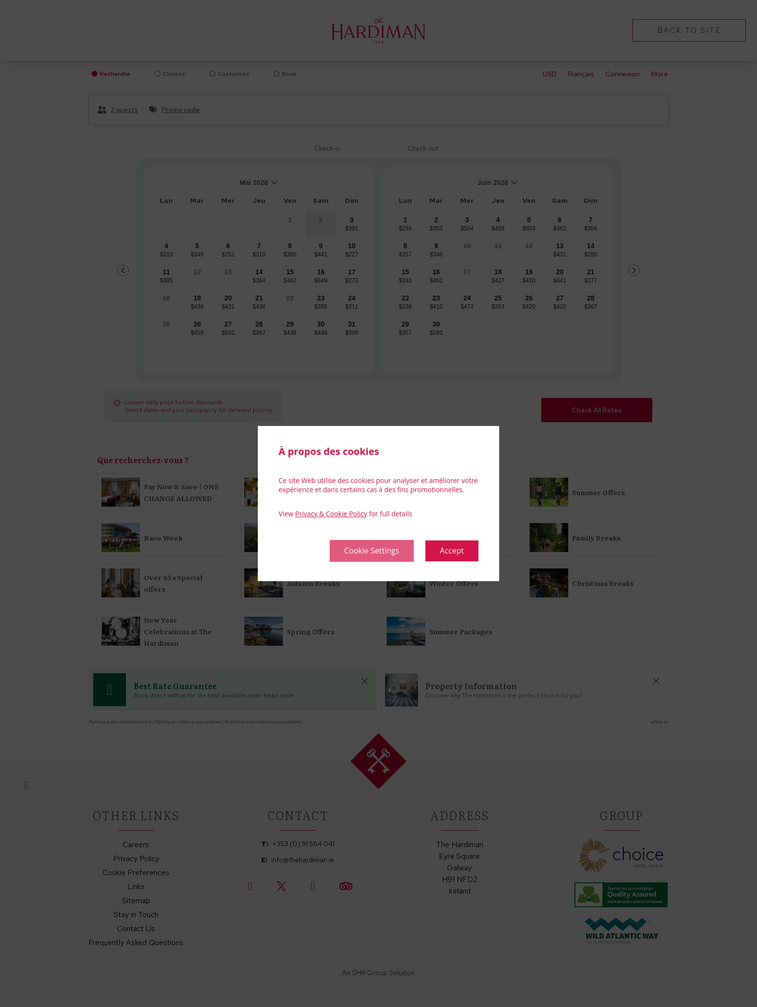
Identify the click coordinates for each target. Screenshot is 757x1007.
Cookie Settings (371, 550)
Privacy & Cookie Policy (331, 513)
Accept (452, 550)
